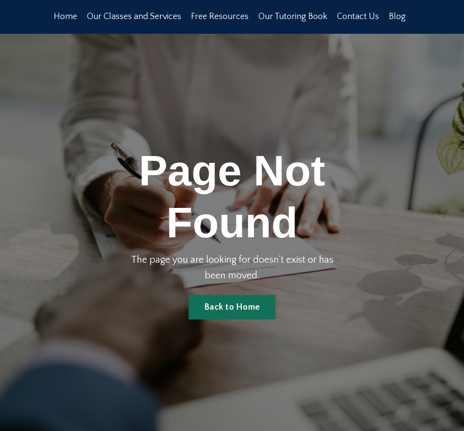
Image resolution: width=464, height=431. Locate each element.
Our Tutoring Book (292, 17)
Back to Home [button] (232, 307)
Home (65, 17)
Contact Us (358, 17)
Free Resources (220, 17)
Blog (397, 17)
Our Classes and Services (134, 17)
